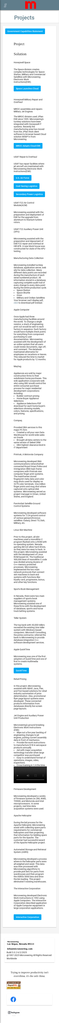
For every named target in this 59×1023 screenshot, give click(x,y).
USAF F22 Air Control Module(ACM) (24, 204)
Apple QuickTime (22, 649)
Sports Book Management (26, 589)
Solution (20, 54)
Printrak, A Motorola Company (28, 454)
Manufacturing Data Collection (29, 258)
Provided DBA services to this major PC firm (30, 437)
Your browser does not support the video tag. (30, 774)
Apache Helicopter (22, 815)
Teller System (20, 618)
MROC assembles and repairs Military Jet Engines (28, 110)
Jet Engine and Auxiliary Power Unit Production (29, 716)
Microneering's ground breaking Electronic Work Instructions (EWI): (30, 753)
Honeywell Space (22, 62)
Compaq (18, 420)
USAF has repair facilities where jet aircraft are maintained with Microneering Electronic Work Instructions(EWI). (29, 167)
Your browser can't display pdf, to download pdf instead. (28, 301)
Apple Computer (21, 309)
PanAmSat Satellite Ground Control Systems (27, 504)
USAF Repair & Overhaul (25, 157)
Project (19, 44)
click (16, 303)
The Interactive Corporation (27, 888)
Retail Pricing (20, 679)
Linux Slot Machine (23, 530)
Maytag (17, 366)
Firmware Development (25, 789)
